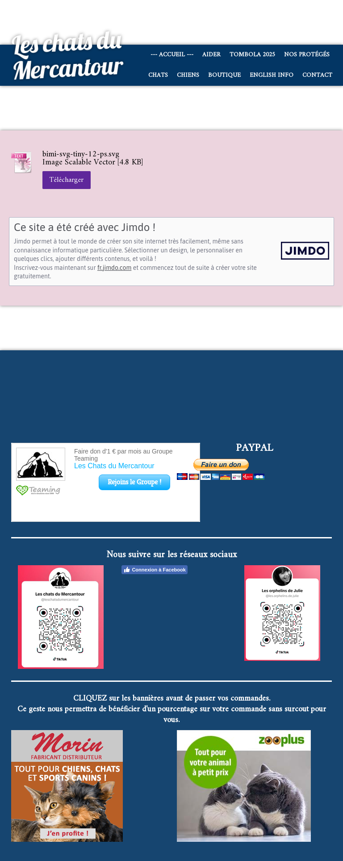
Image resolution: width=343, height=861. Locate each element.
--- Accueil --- (172, 54)
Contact (317, 75)
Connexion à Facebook (154, 569)
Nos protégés (307, 54)
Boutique (224, 75)
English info (271, 75)
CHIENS (188, 75)
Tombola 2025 (252, 54)
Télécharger (67, 180)
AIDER (211, 54)
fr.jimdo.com (114, 267)
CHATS (158, 75)
